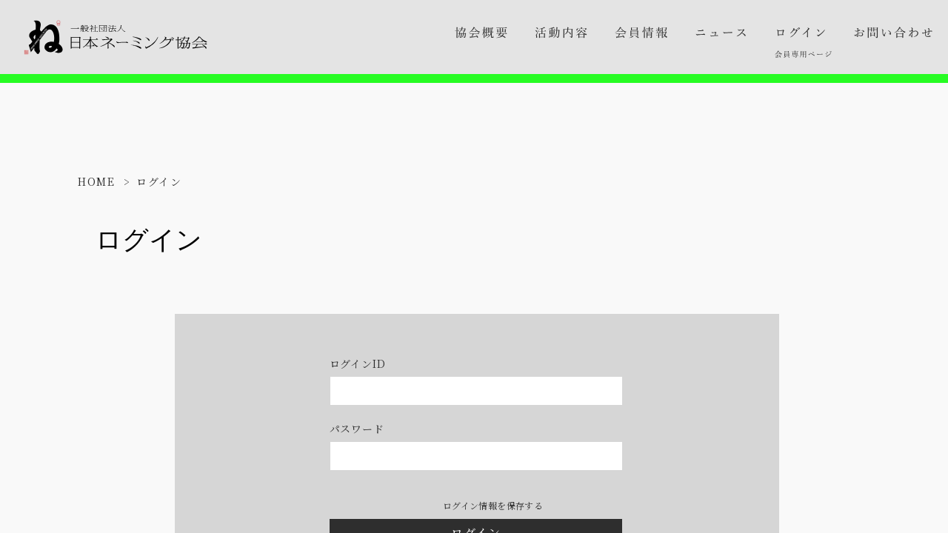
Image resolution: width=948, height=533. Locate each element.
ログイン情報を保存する (493, 505)
